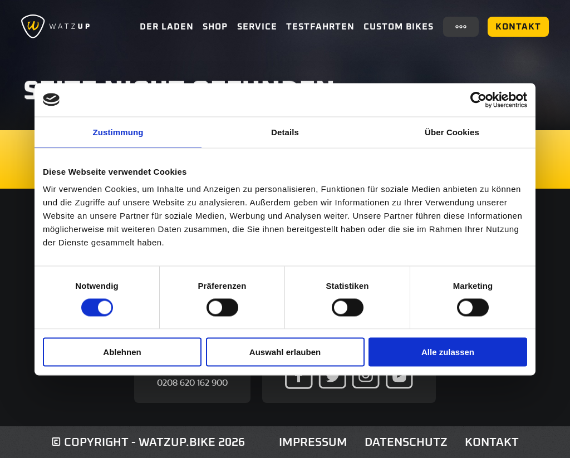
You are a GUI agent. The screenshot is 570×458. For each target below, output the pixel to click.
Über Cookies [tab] (452, 131)
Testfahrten (320, 26)
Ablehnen (122, 352)
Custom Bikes (398, 26)
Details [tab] (285, 131)
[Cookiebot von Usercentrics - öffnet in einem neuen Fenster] (478, 99)
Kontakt (518, 26)
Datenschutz (406, 442)
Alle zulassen (447, 352)
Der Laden (167, 26)
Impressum (313, 442)
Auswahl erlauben (285, 352)
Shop (215, 26)
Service (257, 26)
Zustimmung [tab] (118, 131)
